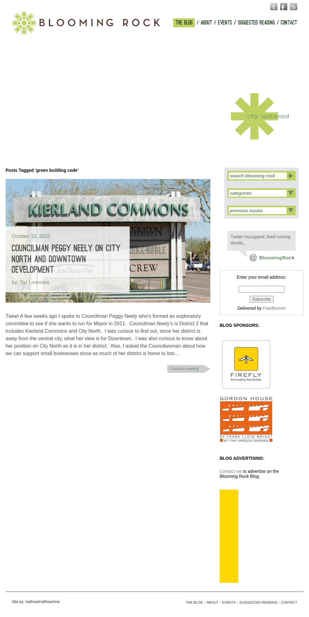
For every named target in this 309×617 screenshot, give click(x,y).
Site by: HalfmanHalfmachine (36, 602)
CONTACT (289, 23)
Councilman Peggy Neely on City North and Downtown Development (66, 259)
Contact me (231, 471)
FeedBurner (274, 308)
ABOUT (206, 23)
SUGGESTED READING (256, 23)
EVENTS (225, 23)
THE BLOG (184, 23)
